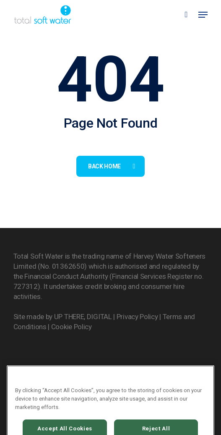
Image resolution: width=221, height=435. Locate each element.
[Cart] (186, 14)
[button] (203, 14)
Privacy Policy (137, 316)
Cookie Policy (71, 326)
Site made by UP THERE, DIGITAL (62, 316)
